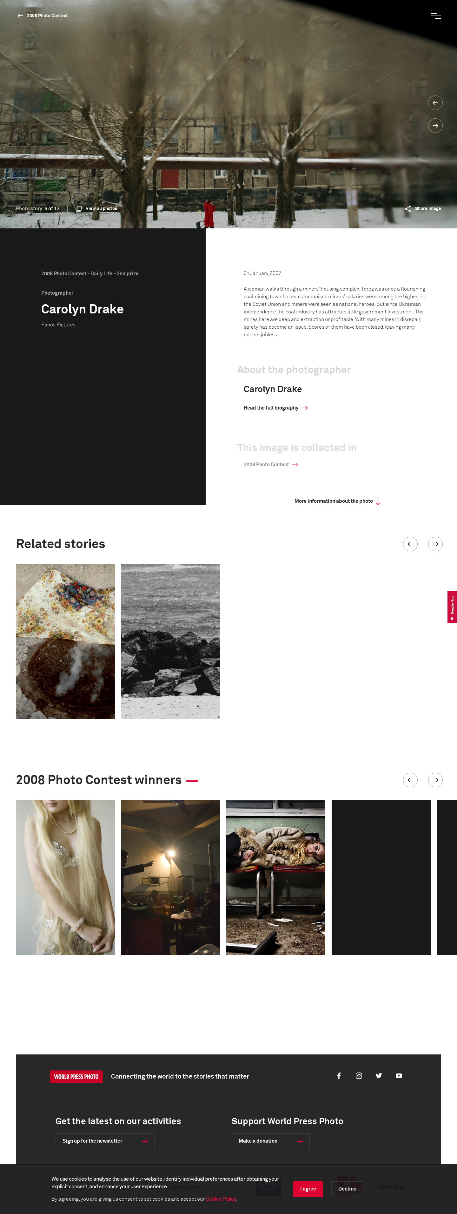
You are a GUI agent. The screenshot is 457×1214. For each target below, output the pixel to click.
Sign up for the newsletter (92, 1141)
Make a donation (258, 1141)
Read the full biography (271, 407)
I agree (308, 1188)
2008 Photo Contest (47, 16)
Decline (347, 1188)
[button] (410, 544)
